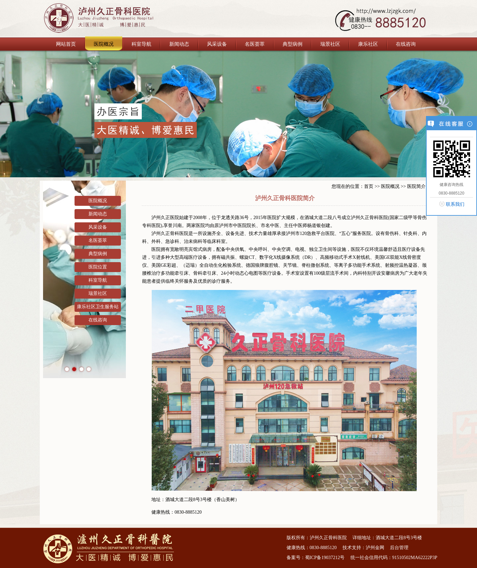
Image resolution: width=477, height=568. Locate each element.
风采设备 (217, 44)
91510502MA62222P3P (414, 557)
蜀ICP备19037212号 (325, 557)
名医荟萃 (255, 44)
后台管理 (399, 547)
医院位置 (97, 266)
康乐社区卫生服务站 (98, 306)
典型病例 (292, 44)
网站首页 (66, 44)
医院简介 (416, 186)
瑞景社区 (330, 44)
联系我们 (455, 204)
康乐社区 (368, 44)
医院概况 (104, 44)
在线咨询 (406, 44)
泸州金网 (375, 547)
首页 (368, 186)
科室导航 (141, 44)
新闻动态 (179, 44)
